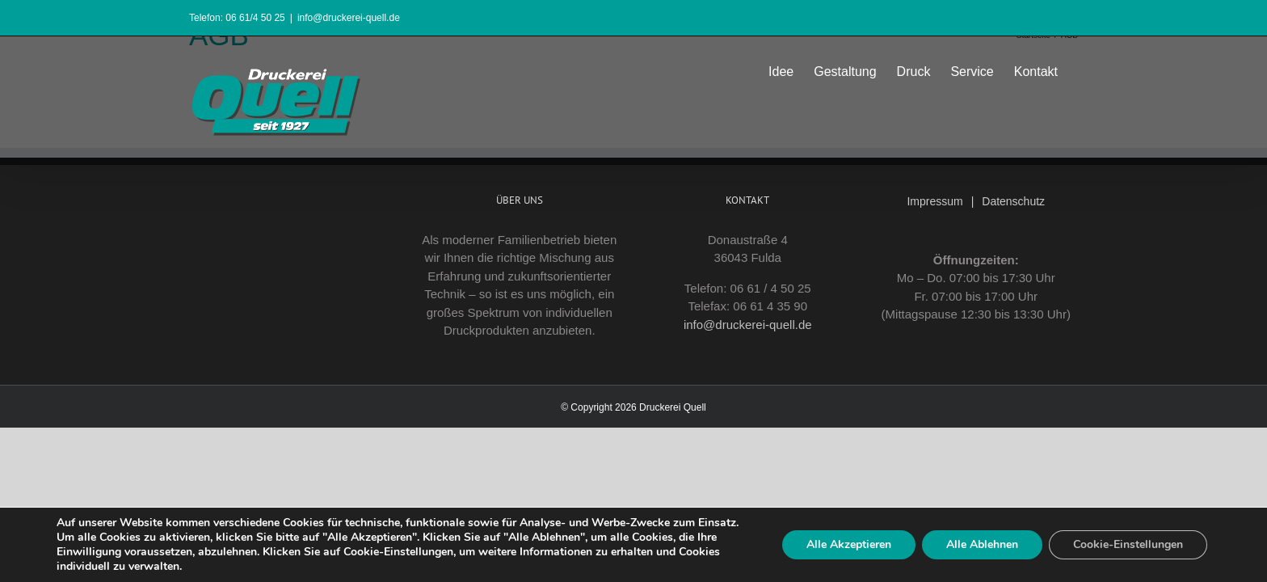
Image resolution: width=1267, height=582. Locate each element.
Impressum (934, 201)
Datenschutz (1013, 201)
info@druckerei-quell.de (348, 17)
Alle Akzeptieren (848, 544)
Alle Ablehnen (982, 544)
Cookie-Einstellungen (1128, 544)
